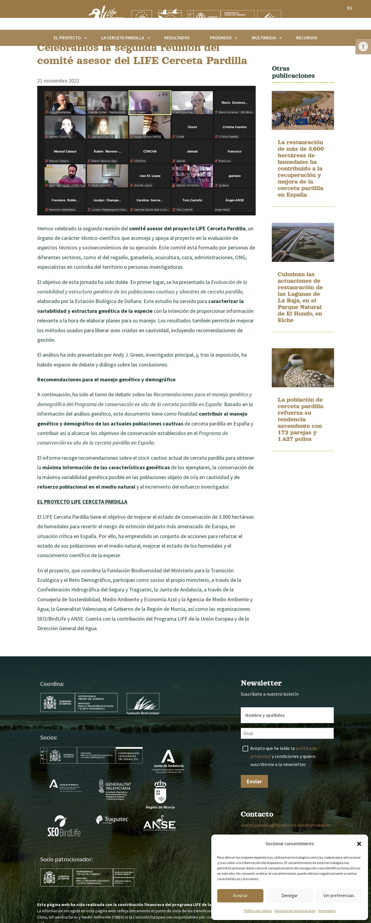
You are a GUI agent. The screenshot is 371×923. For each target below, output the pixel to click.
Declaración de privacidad (295, 910)
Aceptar (240, 895)
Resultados (177, 38)
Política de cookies (258, 910)
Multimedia (264, 38)
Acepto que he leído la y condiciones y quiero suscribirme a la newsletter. (283, 784)
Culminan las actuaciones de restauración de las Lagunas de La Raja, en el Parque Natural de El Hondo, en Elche (300, 325)
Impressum (327, 910)
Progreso (221, 38)
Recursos (306, 38)
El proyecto (67, 38)
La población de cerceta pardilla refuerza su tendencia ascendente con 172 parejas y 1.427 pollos (300, 447)
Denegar (290, 895)
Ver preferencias (338, 895)
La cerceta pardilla (122, 38)
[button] (363, 46)
